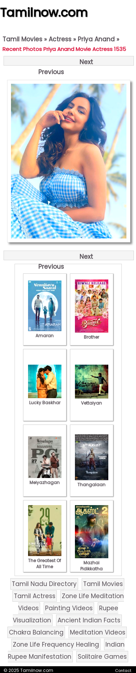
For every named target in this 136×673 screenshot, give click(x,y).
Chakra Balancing (36, 632)
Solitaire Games (102, 656)
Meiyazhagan (44, 479)
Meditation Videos (97, 632)
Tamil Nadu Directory (44, 584)
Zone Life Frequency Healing (56, 644)
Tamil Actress (34, 596)
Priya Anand (96, 39)
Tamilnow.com (44, 12)
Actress (60, 39)
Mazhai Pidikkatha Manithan (91, 566)
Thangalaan (91, 482)
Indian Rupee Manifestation (66, 650)
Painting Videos (69, 608)
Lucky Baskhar (44, 400)
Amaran (44, 333)
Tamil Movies (22, 39)
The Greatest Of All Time (44, 560)
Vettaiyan (91, 400)
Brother (91, 334)
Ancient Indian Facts (89, 620)
